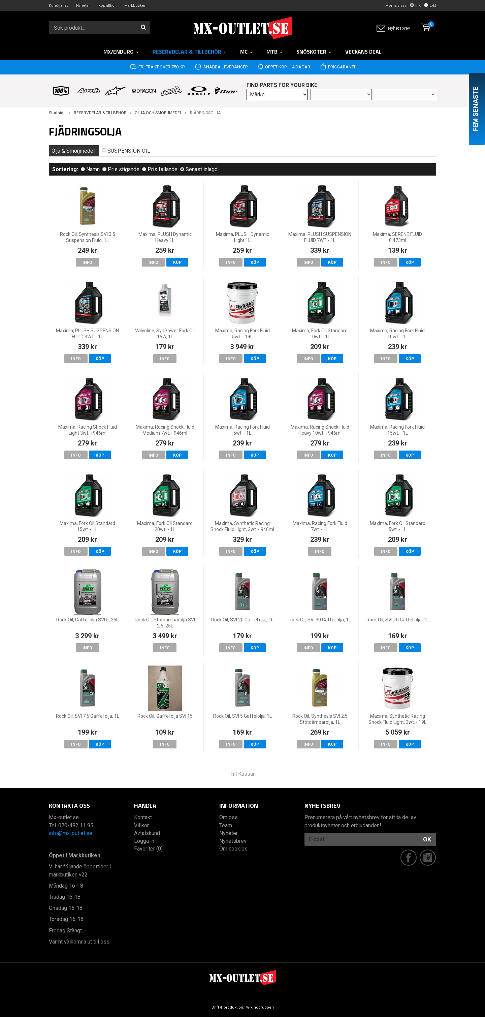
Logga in (144, 841)
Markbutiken (135, 5)
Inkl (416, 5)
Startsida (57, 113)
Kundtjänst (58, 5)
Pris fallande (159, 169)
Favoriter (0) (148, 848)
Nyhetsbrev (393, 28)
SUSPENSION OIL (126, 151)
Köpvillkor (107, 5)
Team (225, 825)
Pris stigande (120, 169)
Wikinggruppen (260, 1007)
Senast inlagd (199, 169)
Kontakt (143, 817)
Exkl (430, 5)
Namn (90, 169)
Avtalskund (147, 833)
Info (87, 262)
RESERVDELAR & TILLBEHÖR (190, 52)
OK (427, 839)
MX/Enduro (121, 52)
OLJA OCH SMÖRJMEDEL (158, 113)
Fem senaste (476, 109)
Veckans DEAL (363, 52)
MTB (274, 52)
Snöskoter (314, 52)
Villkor (141, 825)
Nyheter (83, 5)
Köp (177, 262)
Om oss (228, 817)
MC (246, 52)
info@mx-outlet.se (70, 833)
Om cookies (233, 848)
